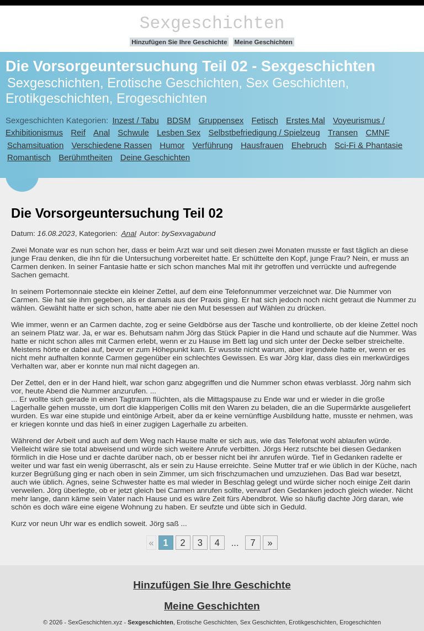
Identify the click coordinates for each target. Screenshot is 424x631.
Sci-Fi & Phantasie (368, 145)
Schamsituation (35, 145)
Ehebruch (309, 145)
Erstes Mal (305, 120)
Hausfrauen (262, 145)
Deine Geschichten (155, 157)
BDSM (178, 120)
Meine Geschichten (264, 42)
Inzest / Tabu (135, 120)
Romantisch (29, 157)
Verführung (213, 145)
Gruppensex (221, 120)
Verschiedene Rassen (112, 145)
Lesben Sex (178, 132)
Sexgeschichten (212, 23)
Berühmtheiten (85, 157)
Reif (78, 132)
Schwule (133, 132)
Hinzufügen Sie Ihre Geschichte (179, 42)
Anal (101, 132)
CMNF (377, 132)
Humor (172, 145)
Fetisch (265, 120)
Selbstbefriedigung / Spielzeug (264, 132)
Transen (343, 132)
